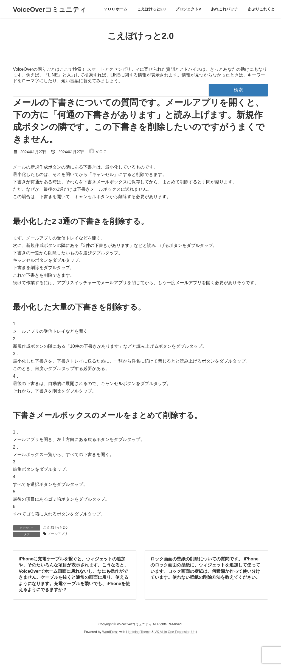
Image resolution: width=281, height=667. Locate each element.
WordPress (110, 632)
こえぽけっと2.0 (55, 527)
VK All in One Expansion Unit (175, 632)
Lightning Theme (138, 632)
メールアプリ (58, 534)
